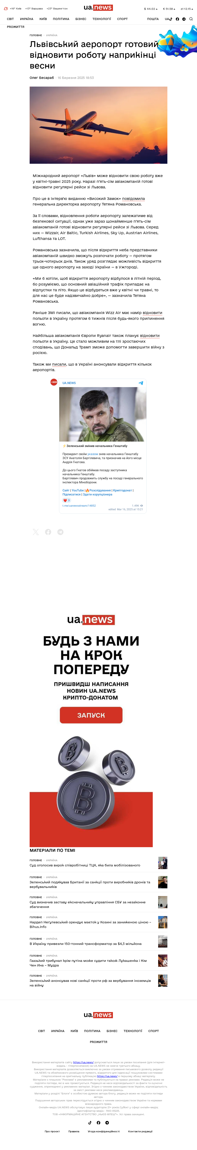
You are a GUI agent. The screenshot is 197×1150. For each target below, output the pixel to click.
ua (167, 19)
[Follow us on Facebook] (177, 19)
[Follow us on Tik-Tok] (171, 19)
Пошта (153, 19)
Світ (10, 19)
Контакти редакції (140, 1131)
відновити (152, 313)
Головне (36, 35)
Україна (26, 19)
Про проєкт (52, 1131)
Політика (61, 19)
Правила (73, 1131)
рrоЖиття (15, 26)
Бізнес (80, 19)
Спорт (122, 19)
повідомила (133, 198)
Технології (102, 19)
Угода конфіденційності (104, 1131)
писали (59, 364)
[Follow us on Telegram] (184, 19)
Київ (43, 19)
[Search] (191, 19)
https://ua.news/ (83, 1062)
